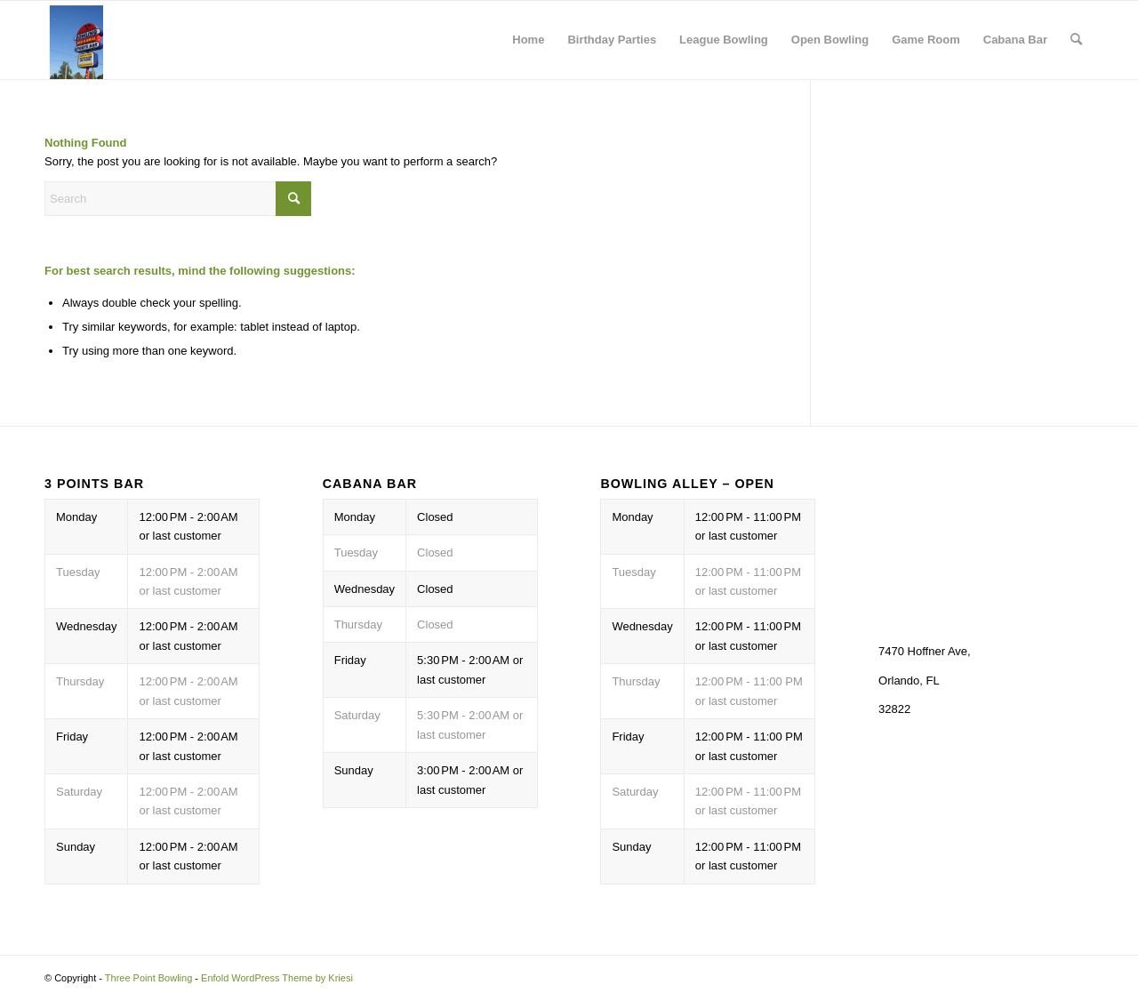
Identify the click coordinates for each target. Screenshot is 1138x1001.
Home (528, 39)
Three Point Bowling (148, 978)
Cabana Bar (1015, 39)
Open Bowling (830, 39)
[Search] (1076, 40)
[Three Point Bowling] (73, 40)
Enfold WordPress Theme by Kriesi (277, 978)
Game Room (926, 39)
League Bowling (723, 39)
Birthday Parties (611, 39)
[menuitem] (1076, 40)
